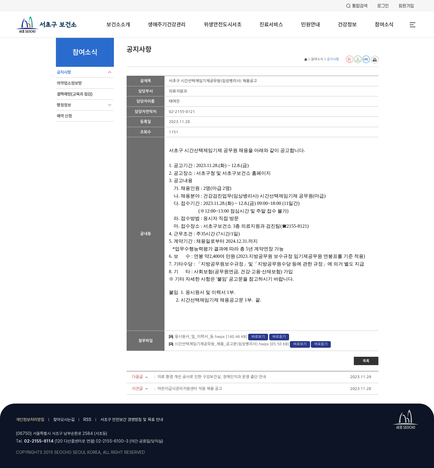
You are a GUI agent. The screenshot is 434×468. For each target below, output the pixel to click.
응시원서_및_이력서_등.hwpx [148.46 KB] (211, 337)
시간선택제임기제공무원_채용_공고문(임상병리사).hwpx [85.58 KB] (232, 344)
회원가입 (406, 6)
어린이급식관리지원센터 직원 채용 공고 (189, 389)
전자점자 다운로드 (358, 59)
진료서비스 (271, 24)
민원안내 (310, 24)
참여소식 (384, 24)
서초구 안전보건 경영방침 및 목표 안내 (131, 419)
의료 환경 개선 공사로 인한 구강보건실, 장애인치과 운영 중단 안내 (211, 377)
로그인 (383, 6)
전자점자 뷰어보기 (349, 59)
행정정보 (64, 105)
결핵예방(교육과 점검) (75, 94)
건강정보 (347, 24)
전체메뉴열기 (412, 25)
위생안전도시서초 (223, 24)
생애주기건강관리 (167, 24)
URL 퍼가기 (366, 59)
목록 (366, 361)
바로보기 (258, 337)
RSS (87, 419)
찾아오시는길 (64, 419)
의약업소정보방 (69, 83)
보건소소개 (118, 24)
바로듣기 (279, 337)
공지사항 (64, 72)
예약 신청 (64, 116)
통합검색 (359, 6)
